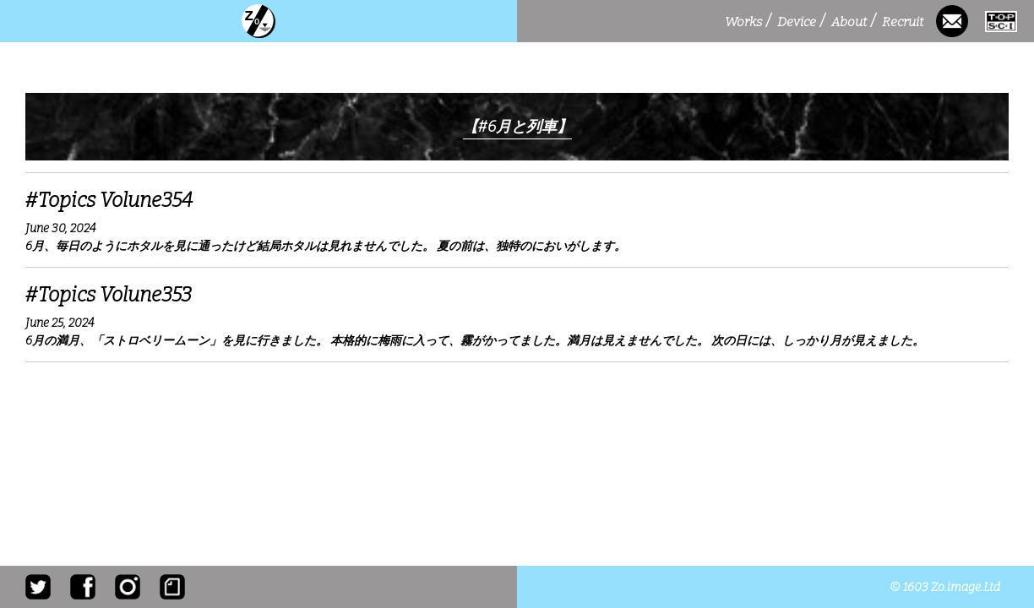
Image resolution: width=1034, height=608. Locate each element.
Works (747, 22)
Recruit (905, 22)
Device (800, 22)
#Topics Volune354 (109, 200)
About (853, 22)
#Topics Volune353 (108, 295)
